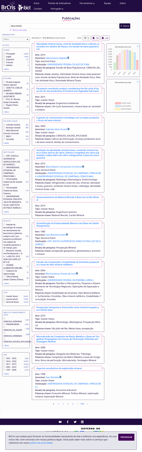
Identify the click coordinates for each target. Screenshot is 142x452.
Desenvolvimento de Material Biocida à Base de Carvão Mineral (67, 198)
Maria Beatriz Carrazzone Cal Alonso (64, 166)
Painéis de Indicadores (59, 3)
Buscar (124, 26)
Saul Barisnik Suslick (56, 234)
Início (36, 3)
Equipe (107, 3)
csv (105, 37)
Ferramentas (87, 3)
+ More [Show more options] (6, 69)
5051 (82, 404)
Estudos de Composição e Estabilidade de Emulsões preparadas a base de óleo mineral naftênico (67, 263)
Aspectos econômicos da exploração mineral (59, 368)
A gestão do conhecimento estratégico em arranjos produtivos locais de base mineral (67, 119)
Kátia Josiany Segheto (56, 58)
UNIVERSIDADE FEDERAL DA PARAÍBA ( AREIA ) (70, 280)
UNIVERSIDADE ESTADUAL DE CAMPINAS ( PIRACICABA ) (66, 176)
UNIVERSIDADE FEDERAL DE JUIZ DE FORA (68, 64)
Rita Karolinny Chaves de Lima (61, 273)
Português (57, 8)
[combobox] (70, 26)
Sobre (123, 3)
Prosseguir (126, 437)
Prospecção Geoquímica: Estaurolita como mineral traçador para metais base (67, 308)
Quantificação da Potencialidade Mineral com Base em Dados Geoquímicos (67, 224)
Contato (38, 8)
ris (95, 37)
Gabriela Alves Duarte (57, 129)
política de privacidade (41, 442)
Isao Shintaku (52, 377)
